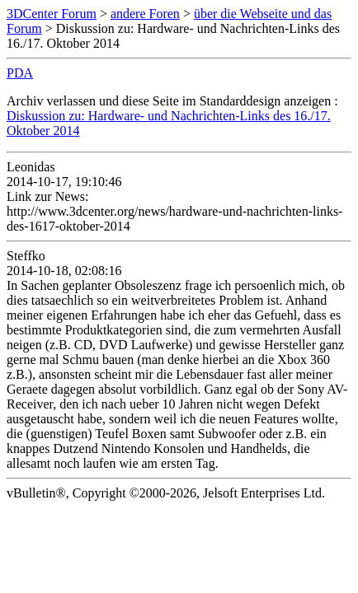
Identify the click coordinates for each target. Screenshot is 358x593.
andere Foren (145, 14)
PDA (20, 73)
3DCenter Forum (52, 14)
